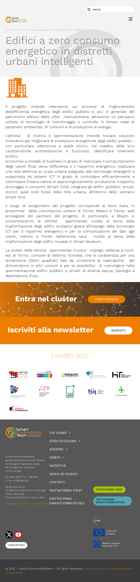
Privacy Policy (95, 568)
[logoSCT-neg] (23, 428)
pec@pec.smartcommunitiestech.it (27, 503)
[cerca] (110, 9)
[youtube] (18, 534)
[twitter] (9, 534)
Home (8, 30)
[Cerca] (88, 9)
